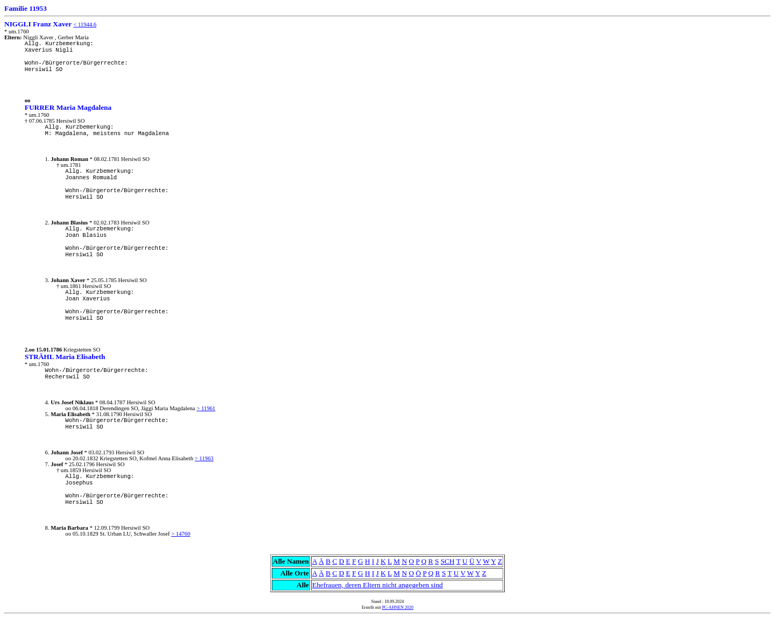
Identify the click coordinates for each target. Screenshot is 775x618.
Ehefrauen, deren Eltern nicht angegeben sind (377, 585)
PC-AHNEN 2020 (397, 607)
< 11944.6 (84, 24)
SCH (448, 561)
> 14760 (180, 534)
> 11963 (204, 458)
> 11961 (205, 408)
